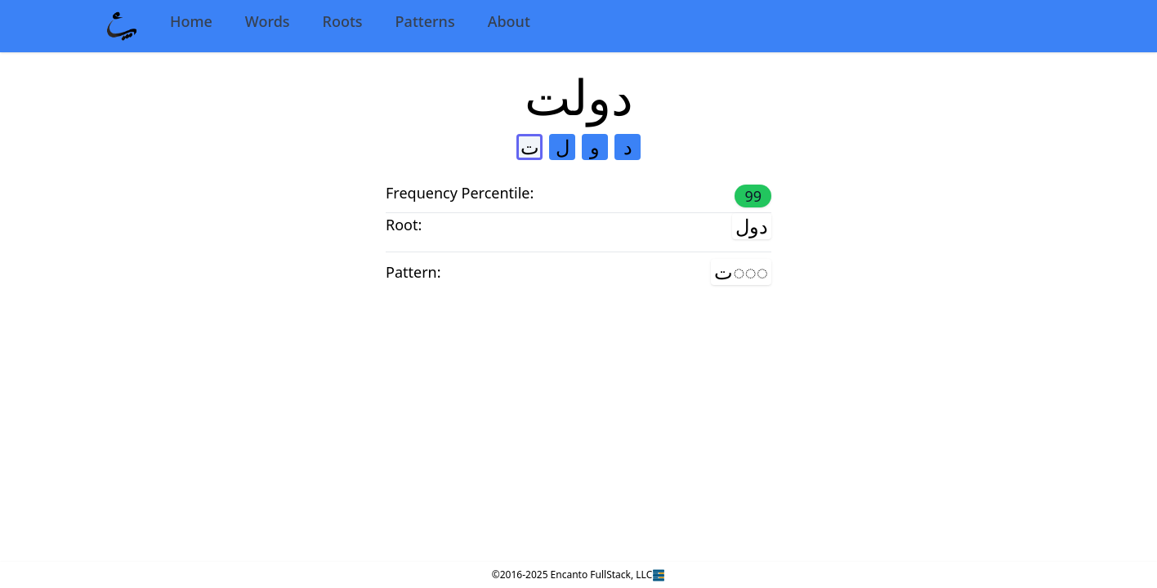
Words (267, 21)
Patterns (425, 21)
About (509, 21)
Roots (343, 21)
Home (191, 21)
